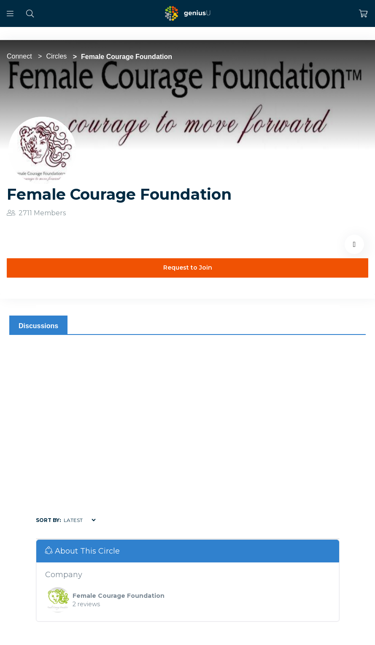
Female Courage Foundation (119, 596)
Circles (56, 56)
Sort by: (48, 520)
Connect (19, 56)
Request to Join (187, 267)
